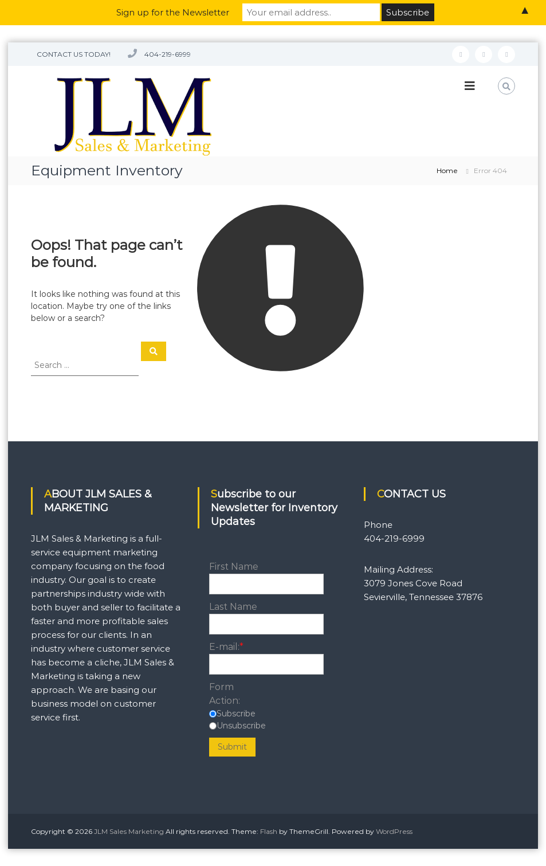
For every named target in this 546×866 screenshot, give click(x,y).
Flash (268, 831)
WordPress (394, 831)
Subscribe (236, 713)
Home (447, 170)
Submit (232, 747)
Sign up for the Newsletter (172, 12)
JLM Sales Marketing (129, 831)
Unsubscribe (241, 725)
